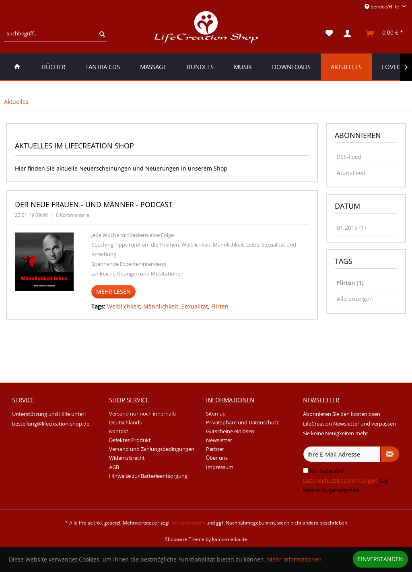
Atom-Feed (351, 173)
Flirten (220, 306)
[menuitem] (55, 33)
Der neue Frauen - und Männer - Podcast (94, 204)
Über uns (217, 457)
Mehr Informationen (294, 559)
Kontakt (118, 431)
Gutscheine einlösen (230, 431)
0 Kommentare (72, 215)
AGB (114, 467)
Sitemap (216, 413)
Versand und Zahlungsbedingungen (151, 449)
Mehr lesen (113, 291)
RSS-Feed (349, 156)
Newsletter (219, 440)
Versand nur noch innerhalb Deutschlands (142, 418)
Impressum (219, 467)
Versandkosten (188, 522)
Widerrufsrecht (127, 457)
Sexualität (194, 306)
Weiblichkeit (123, 306)
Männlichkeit (160, 306)
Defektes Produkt (130, 440)
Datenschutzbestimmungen (340, 480)
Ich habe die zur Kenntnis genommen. (345, 480)
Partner (215, 449)
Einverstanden (380, 559)
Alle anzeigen (355, 298)
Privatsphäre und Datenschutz (242, 422)
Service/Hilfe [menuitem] (382, 6)
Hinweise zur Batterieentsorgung (148, 475)
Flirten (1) (350, 282)
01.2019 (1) (351, 227)
